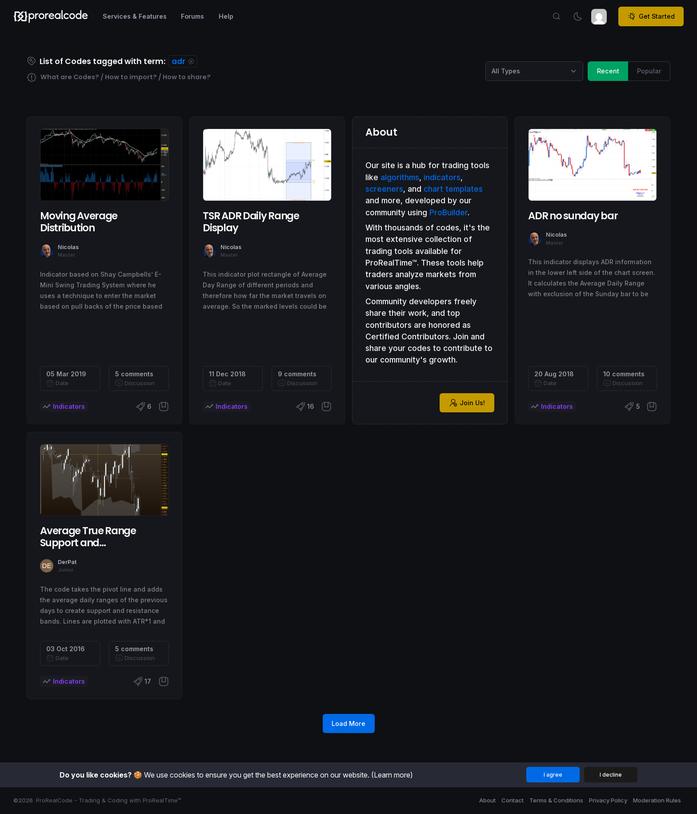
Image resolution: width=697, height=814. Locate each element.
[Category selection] (534, 71)
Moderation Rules (657, 800)
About (487, 800)
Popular (649, 70)
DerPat (67, 562)
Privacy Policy (608, 800)
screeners (384, 188)
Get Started (651, 16)
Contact (512, 800)
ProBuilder (448, 212)
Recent (608, 70)
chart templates (453, 188)
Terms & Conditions (556, 800)
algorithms (400, 177)
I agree (553, 774)
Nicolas (68, 247)
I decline (611, 774)
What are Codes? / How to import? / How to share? (119, 78)
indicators (442, 177)
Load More (348, 723)
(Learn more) (392, 774)
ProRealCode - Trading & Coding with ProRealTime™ (108, 800)
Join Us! (467, 403)
